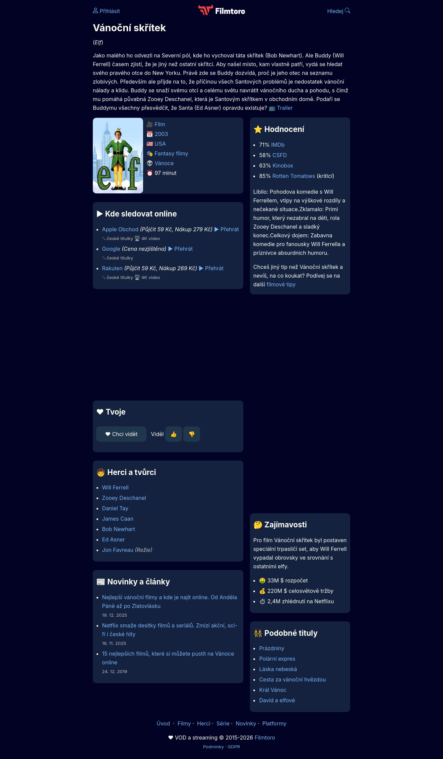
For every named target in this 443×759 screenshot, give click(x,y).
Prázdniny (271, 648)
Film (160, 124)
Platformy (274, 723)
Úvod (163, 723)
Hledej (338, 11)
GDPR (234, 746)
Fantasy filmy (171, 153)
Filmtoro (265, 737)
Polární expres (277, 658)
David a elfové (277, 700)
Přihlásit (106, 11)
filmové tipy (281, 284)
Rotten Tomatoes (293, 176)
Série (223, 723)
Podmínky (213, 746)
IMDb (277, 144)
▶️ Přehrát (226, 229)
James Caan (118, 518)
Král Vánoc (273, 689)
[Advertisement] (44, 103)
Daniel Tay (115, 508)
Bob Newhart (118, 529)
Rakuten (112, 268)
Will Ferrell (115, 487)
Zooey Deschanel (124, 497)
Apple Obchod (120, 229)
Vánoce (164, 163)
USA (160, 143)
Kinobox (282, 165)
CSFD (279, 155)
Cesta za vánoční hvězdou (292, 679)
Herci (203, 723)
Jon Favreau (117, 550)
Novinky (246, 723)
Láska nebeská (278, 669)
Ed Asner (113, 539)
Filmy (184, 723)
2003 (161, 134)
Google (111, 248)
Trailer (285, 107)
